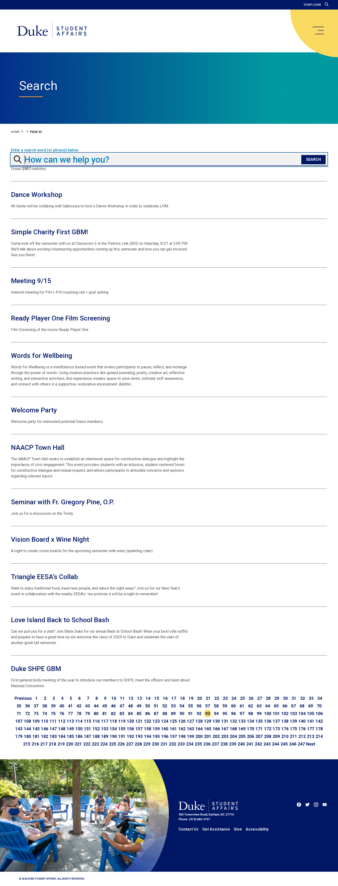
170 (250, 728)
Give (238, 829)
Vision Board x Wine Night (50, 539)
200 (199, 736)
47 (121, 705)
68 (302, 705)
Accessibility (257, 829)
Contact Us (189, 829)
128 (199, 721)
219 (61, 743)
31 (294, 698)
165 (207, 728)
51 (156, 705)
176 (302, 728)
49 (139, 705)
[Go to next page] (310, 744)
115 (87, 721)
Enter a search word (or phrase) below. (45, 150)
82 (113, 713)
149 (70, 728)
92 (199, 713)
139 (293, 721)
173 (276, 728)
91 (190, 713)
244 (275, 743)
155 (121, 728)
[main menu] (318, 30)
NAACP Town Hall (37, 447)
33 (311, 698)
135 (259, 721)
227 (129, 743)
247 (301, 743)
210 (284, 736)
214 (319, 736)
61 (242, 705)
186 (78, 736)
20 (199, 698)
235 (198, 743)
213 (310, 736)
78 (79, 713)
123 (156, 721)
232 (172, 743)
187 (87, 736)
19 (191, 698)
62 (250, 705)
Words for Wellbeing (41, 356)
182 (44, 736)
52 (164, 705)
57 (207, 705)
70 (319, 705)
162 (181, 728)
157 (139, 728)
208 (267, 736)
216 (35, 743)
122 (147, 721)
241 (249, 743)
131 (224, 721)
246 (292, 743)
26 (251, 698)
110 (44, 721)
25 (242, 698)
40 (61, 705)
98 (250, 713)
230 (155, 743)
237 (215, 743)
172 (267, 728)
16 (165, 698)
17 (173, 698)
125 (173, 721)
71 (18, 713)
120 (130, 721)
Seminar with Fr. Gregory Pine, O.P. (62, 502)
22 (216, 698)
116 (96, 721)
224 (104, 743)
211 (293, 736)
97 (242, 713)
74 (44, 713)
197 (173, 736)
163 (190, 728)
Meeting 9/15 (31, 281)
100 (267, 713)
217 (43, 743)
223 (95, 743)
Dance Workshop (36, 195)
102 (284, 713)
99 (259, 713)
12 (130, 698)
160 (164, 728)
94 (216, 713)
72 (27, 713)
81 (104, 713)
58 (216, 705)
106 (319, 713)
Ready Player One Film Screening (60, 318)
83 (121, 713)
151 (87, 728)
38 (44, 705)
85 (139, 713)
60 (233, 705)
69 (310, 705)
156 (130, 728)
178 (319, 728)
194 (147, 736)
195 (156, 736)
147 (53, 728)
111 (53, 721)
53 (173, 705)
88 (164, 713)
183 (53, 736)
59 (224, 705)
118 (113, 721)
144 (27, 728)
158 (147, 728)
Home (15, 132)
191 (121, 736)
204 (233, 736)
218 (52, 743)
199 (190, 736)
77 (70, 713)
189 (104, 736)
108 (27, 721)
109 (36, 721)
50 (147, 705)
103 (293, 713)
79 (87, 713)
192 (130, 736)
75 (53, 713)
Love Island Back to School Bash (60, 620)
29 (276, 698)
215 (26, 743)
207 (259, 736)
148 (61, 728)
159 (156, 728)
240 (241, 743)
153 (104, 728)
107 (18, 721)
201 (207, 736)
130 (216, 721)
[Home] (52, 31)
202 (216, 736)
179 (18, 736)
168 (233, 728)
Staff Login (312, 4)
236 (206, 743)
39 (53, 705)
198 (181, 736)
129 (207, 721)
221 (78, 743)
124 (164, 721)
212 (302, 736)
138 (284, 721)
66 (284, 705)
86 (147, 713)
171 (259, 728)
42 (79, 705)
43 (87, 705)
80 (96, 713)
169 (242, 728)
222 (86, 743)
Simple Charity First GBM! (49, 232)
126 (181, 721)
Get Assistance (216, 829)
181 (36, 736)
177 (310, 728)
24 (233, 698)
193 (139, 736)
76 (61, 713)
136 (267, 721)
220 (69, 743)
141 (310, 721)
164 (199, 728)
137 (276, 721)
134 (250, 721)
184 (61, 736)
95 (224, 713)
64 (267, 705)
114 (78, 721)
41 (70, 705)
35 (18, 705)
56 (199, 705)
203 (224, 736)
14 (148, 698)
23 (225, 698)
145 (36, 728)
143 (18, 728)
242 (258, 743)
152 (96, 728)
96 (233, 713)
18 (182, 698)
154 (113, 728)
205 (242, 736)
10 (113, 698)
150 (78, 728)
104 (302, 713)
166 (216, 728)
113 (70, 721)
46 (113, 705)
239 (232, 743)
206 (250, 736)
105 (310, 713)
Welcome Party (34, 410)
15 (156, 698)
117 (104, 721)
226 (121, 743)
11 (122, 698)
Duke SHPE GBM (36, 669)
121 (139, 721)
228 (138, 743)
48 (130, 705)
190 (113, 736)
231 (164, 743)
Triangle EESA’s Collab (44, 577)
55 (190, 705)
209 (276, 736)
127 (190, 721)
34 (319, 698)
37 (36, 705)
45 (104, 705)
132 (233, 721)
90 (181, 713)
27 (259, 698)
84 (130, 713)
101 (276, 713)
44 (96, 705)
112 (61, 721)
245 (284, 743)
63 (259, 705)
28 (268, 698)
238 (224, 743)
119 (121, 721)
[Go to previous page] (23, 698)
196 (164, 736)
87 (156, 713)
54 (181, 705)
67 (293, 705)
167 (224, 728)
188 (96, 736)
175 (293, 728)
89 (173, 713)
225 (112, 743)
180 (27, 736)
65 (276, 705)
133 (242, 721)
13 (139, 698)
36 (27, 705)
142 (319, 721)
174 (284, 728)
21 (208, 698)
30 (285, 698)
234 (189, 743)
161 (173, 728)
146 (44, 728)
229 (146, 743)
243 (267, 743)
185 (70, 736)
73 (36, 713)
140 (302, 721)
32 (302, 698)
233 (181, 743)
